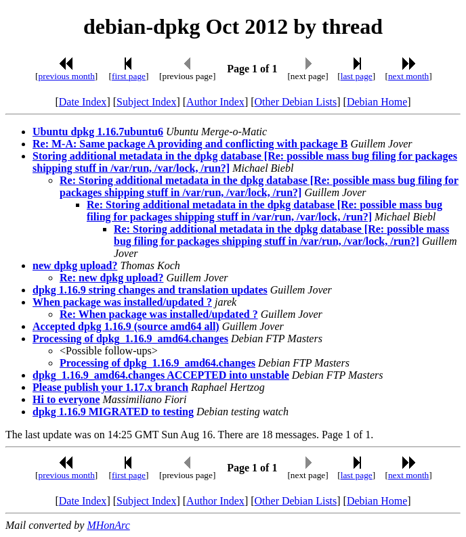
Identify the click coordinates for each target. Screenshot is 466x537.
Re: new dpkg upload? (111, 277)
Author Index (215, 102)
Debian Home (377, 102)
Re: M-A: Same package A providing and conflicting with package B (190, 143)
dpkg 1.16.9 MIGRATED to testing (113, 411)
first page (129, 76)
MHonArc (108, 525)
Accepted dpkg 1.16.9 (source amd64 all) (126, 326)
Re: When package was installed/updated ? (159, 314)
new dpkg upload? (75, 265)
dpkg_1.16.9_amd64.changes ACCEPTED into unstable (161, 375)
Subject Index (146, 102)
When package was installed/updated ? (122, 302)
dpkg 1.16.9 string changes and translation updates (150, 290)
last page (357, 76)
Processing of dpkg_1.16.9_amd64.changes (130, 338)
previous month (67, 76)
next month (408, 76)
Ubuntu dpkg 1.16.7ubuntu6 (98, 131)
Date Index (83, 102)
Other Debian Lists (296, 102)
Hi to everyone (66, 399)
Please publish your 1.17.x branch (110, 387)
